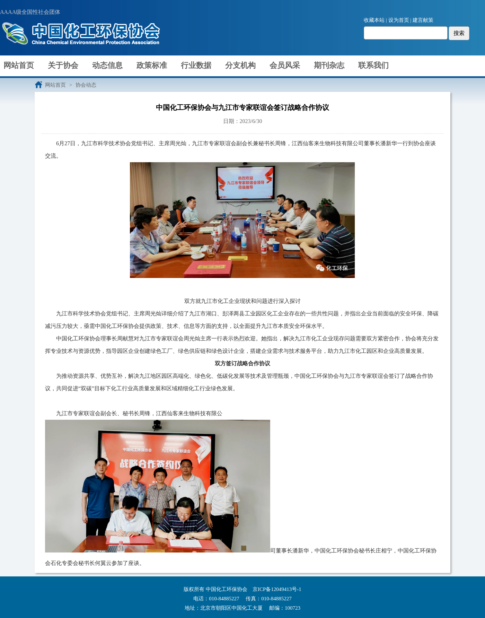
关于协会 (63, 65)
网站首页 (18, 65)
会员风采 (285, 65)
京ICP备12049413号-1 (277, 589)
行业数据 (196, 65)
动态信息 (107, 65)
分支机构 (240, 65)
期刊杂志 (329, 65)
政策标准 (151, 65)
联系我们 (373, 65)
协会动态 (86, 85)
